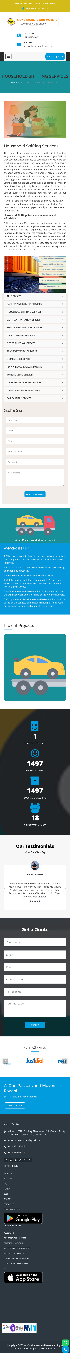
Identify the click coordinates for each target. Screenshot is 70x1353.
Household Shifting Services (24, 311)
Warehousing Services (20, 374)
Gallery (7, 1199)
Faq (5, 1184)
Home (14, 82)
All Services (14, 296)
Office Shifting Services (21, 343)
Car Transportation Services (24, 319)
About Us (8, 1173)
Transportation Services (22, 351)
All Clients (8, 1179)
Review (7, 1189)
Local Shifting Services (21, 335)
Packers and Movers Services (24, 304)
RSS (5, 1268)
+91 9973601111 (14, 1152)
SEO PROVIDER (48, 1348)
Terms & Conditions (12, 1209)
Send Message (35, 494)
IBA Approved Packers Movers (24, 366)
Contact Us (15, 1105)
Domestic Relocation (19, 358)
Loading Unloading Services (24, 382)
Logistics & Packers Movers (23, 390)
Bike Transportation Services (24, 327)
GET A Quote (55, 56)
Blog (6, 1194)
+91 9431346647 (31, 37)
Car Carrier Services (19, 398)
